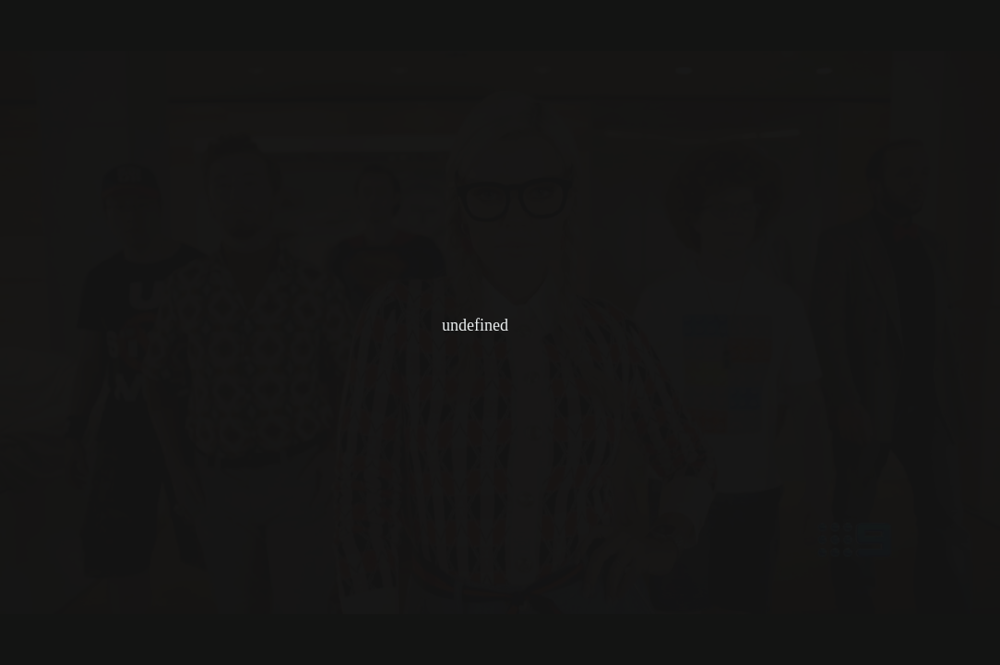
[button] (980, 19)
